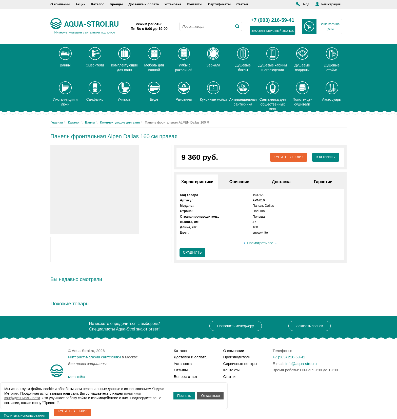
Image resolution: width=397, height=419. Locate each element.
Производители (236, 357)
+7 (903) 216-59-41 (272, 20)
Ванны (90, 122)
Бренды (116, 4)
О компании (60, 4)
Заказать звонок (309, 326)
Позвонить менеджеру (235, 326)
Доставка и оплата (143, 4)
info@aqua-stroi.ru (301, 363)
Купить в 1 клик (288, 157)
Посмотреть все (260, 243)
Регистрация (331, 4)
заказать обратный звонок (272, 30)
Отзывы (181, 370)
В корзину (325, 157)
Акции (80, 4)
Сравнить (192, 253)
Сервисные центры (240, 363)
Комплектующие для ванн (120, 122)
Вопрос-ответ (185, 376)
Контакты (194, 4)
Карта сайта (76, 377)
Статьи (242, 4)
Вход (305, 4)
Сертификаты (219, 4)
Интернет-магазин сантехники (94, 357)
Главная (56, 122)
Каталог (97, 4)
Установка (173, 4)
